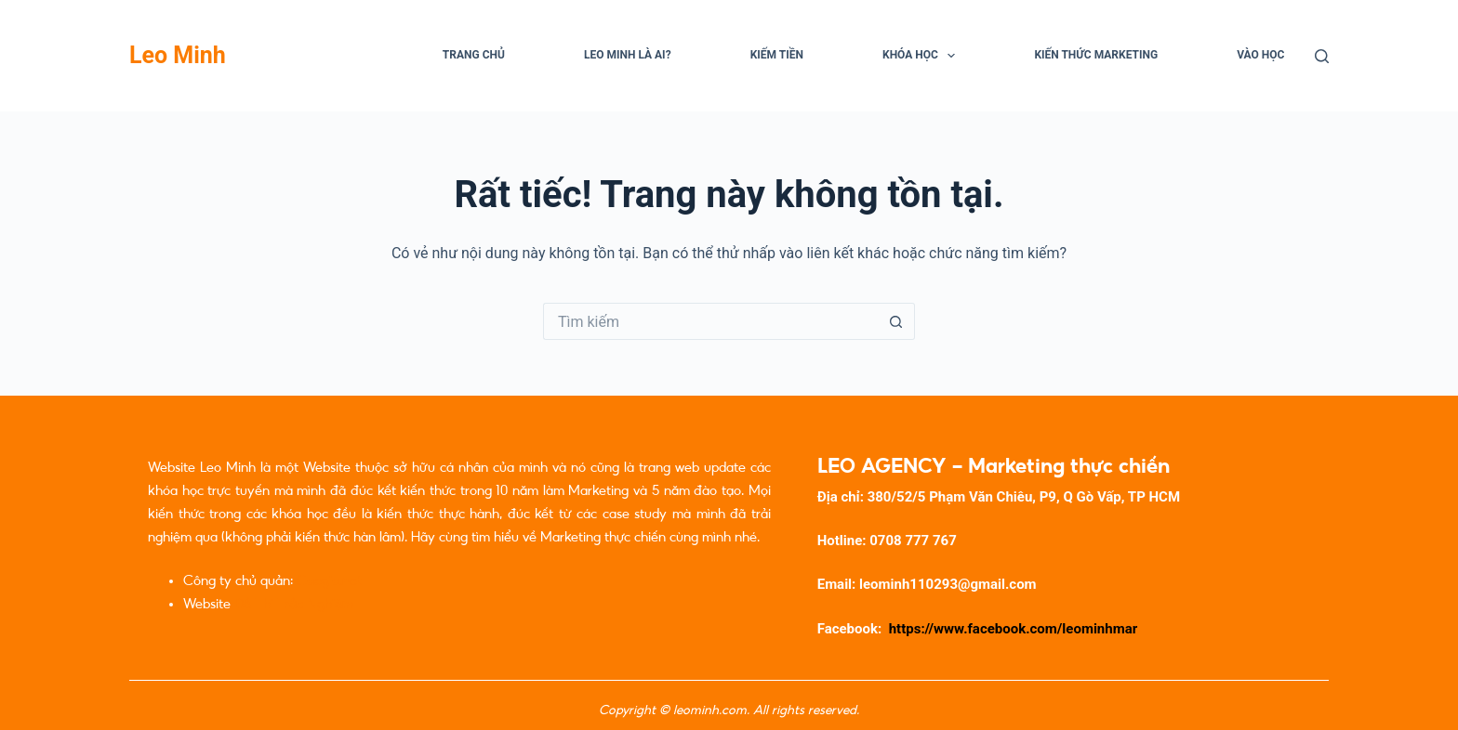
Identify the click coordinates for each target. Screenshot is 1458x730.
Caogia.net (329, 580)
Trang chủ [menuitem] (474, 54)
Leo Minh (177, 55)
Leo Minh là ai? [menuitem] (627, 54)
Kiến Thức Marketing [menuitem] (1096, 54)
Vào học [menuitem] (1260, 54)
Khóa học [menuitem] (922, 56)
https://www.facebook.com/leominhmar (1013, 628)
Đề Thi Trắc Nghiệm (293, 603)
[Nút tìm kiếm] (896, 321)
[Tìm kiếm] (1322, 56)
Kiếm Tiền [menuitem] (776, 54)
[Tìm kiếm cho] (710, 321)
